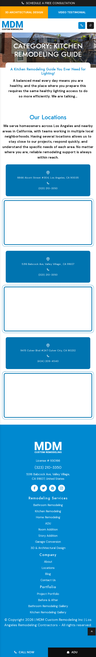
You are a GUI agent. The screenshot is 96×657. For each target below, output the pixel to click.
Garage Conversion (48, 542)
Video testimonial (72, 12)
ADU (48, 523)
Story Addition (48, 536)
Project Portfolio (48, 594)
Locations (48, 568)
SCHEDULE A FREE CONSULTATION (48, 3)
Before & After (48, 600)
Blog (48, 574)
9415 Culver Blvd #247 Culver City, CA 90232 (48, 350)
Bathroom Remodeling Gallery (48, 606)
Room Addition (48, 530)
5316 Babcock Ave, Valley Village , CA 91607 (48, 264)
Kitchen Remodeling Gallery (48, 612)
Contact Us (48, 580)
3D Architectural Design (24, 12)
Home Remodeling (48, 517)
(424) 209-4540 (48, 361)
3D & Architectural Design (48, 548)
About (48, 562)
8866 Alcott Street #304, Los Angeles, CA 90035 (48, 177)
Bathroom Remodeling (48, 505)
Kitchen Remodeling (48, 511)
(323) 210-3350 (48, 188)
